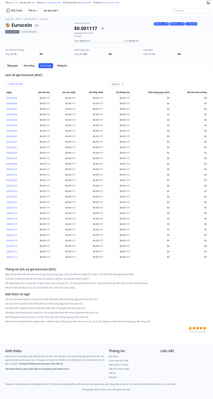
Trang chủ (9, 19)
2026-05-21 (11, 202)
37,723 (15, 2)
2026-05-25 (11, 180)
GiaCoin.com (105, 389)
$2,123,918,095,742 (53, 2)
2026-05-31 (11, 147)
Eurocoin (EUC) (30, 19)
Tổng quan (12, 65)
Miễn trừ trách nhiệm (119, 368)
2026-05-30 (11, 152)
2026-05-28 (11, 163)
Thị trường (29, 65)
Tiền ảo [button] (33, 10)
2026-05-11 (11, 257)
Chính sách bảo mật (118, 360)
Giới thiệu (113, 356)
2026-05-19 (11, 213)
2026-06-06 (11, 114)
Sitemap (113, 377)
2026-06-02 (11, 136)
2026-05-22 (11, 196)
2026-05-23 (11, 191)
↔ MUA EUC (191, 24)
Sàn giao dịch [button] (51, 10)
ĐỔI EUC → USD (177, 24)
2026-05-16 (11, 229)
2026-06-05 (11, 119)
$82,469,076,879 (84, 2)
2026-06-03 (11, 130)
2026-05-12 (11, 251)
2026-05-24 (11, 185)
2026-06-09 (11, 97)
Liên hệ (112, 373)
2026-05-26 (11, 174)
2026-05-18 (11, 218)
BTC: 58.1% (105, 2)
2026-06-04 (11, 125)
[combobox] (191, 10)
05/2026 (15, 83)
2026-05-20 (11, 207)
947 (33, 2)
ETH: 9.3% (115, 2)
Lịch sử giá (43, 19)
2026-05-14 (11, 240)
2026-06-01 (11, 141)
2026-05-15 (11, 235)
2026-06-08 (11, 103)
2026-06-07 (11, 108)
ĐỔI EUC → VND (161, 24)
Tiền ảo (19, 19)
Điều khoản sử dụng (118, 364)
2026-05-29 (11, 158)
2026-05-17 (11, 224)
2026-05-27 (11, 169)
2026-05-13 (11, 246)
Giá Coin (14, 10)
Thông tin (62, 65)
